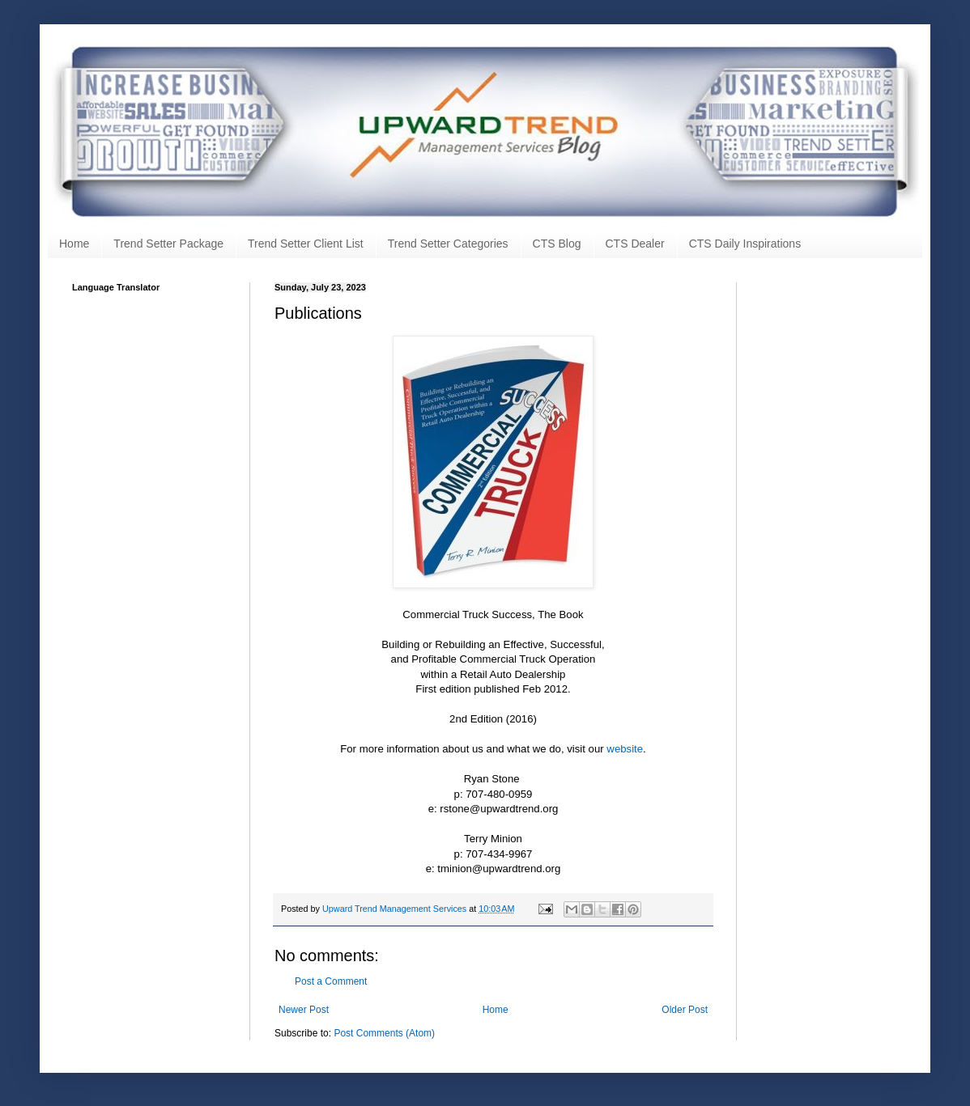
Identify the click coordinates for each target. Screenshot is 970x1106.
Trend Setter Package (168, 243)
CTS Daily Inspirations (745, 243)
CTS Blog (557, 243)
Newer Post (304, 1009)
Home (74, 243)
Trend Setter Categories (448, 243)
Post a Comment (331, 981)
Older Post (685, 1009)
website (624, 749)
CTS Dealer (635, 243)
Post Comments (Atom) (384, 1033)
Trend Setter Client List (306, 243)
